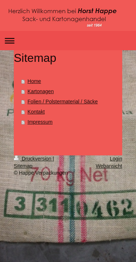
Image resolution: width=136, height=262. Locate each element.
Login (116, 159)
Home (34, 81)
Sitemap (23, 166)
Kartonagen (41, 91)
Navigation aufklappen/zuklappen (68, 40)
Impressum (40, 122)
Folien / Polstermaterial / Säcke (63, 101)
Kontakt (36, 112)
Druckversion (33, 159)
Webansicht (109, 166)
